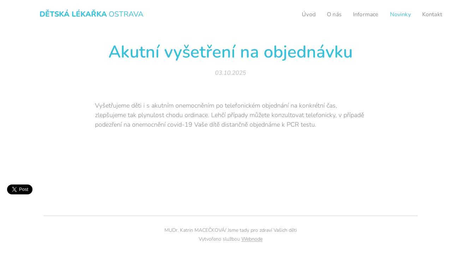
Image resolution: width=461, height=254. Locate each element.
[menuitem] (304, 14)
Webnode (252, 239)
